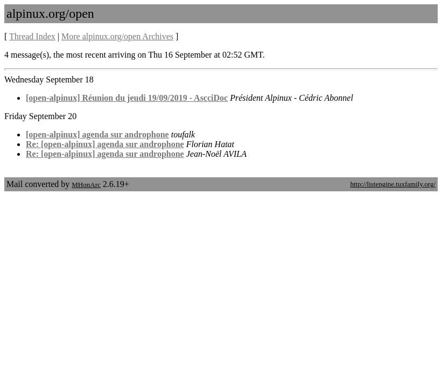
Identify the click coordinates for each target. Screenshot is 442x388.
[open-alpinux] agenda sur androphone (97, 134)
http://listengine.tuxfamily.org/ (393, 184)
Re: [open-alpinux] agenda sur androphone (105, 144)
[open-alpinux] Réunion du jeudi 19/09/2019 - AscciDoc (127, 97)
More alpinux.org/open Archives (117, 36)
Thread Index (32, 36)
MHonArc (86, 185)
